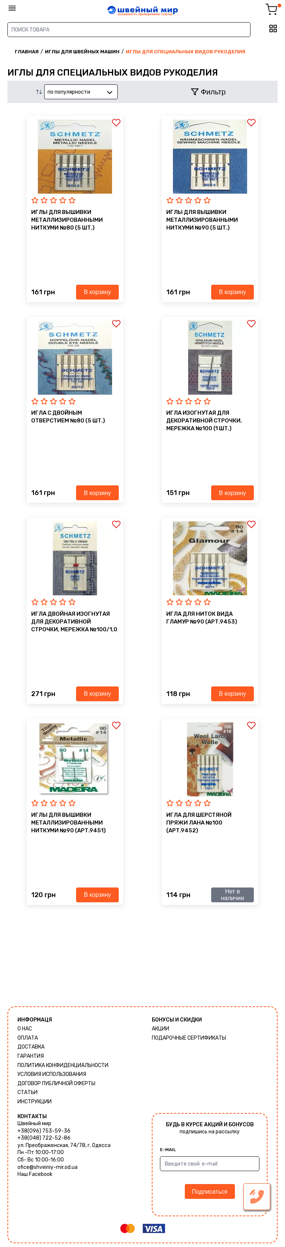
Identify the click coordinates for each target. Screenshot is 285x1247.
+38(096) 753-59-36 (44, 1131)
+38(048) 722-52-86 (44, 1138)
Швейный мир (34, 1123)
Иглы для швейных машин (82, 51)
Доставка (31, 1047)
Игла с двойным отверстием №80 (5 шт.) (68, 416)
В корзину (97, 292)
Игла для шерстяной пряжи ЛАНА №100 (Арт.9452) (199, 823)
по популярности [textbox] (69, 92)
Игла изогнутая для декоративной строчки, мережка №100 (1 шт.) (204, 420)
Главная (27, 51)
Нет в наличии (232, 894)
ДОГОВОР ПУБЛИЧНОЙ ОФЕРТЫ (56, 1083)
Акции (160, 1029)
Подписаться (209, 1192)
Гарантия (30, 1056)
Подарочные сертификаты (189, 1038)
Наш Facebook (34, 1174)
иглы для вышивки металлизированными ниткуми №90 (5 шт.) (202, 220)
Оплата (27, 1038)
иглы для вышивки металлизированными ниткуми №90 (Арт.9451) (68, 823)
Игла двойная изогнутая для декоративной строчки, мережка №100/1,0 (74, 622)
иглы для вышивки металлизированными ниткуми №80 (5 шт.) (67, 220)
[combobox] (81, 91)
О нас (24, 1029)
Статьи (27, 1092)
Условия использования (51, 1074)
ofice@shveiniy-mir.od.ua (47, 1167)
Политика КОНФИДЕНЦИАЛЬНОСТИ (62, 1065)
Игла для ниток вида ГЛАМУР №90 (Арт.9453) (201, 618)
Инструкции (34, 1102)
